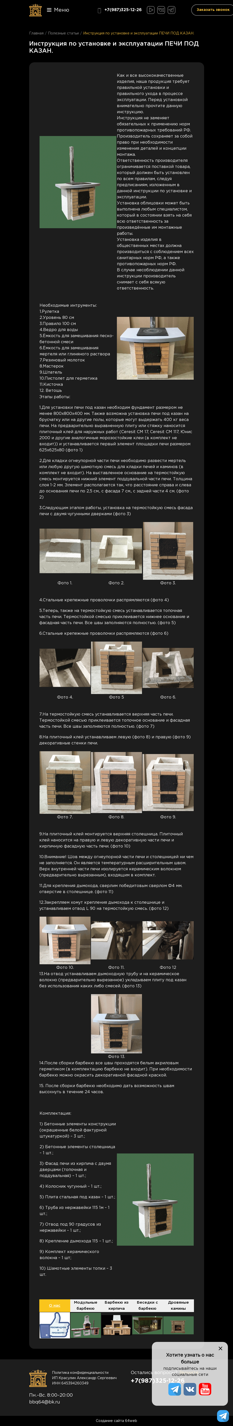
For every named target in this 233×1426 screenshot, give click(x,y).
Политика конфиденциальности (80, 1372)
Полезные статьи (63, 33)
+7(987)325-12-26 (119, 10)
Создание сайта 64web (116, 1420)
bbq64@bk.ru (44, 1402)
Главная (36, 33)
